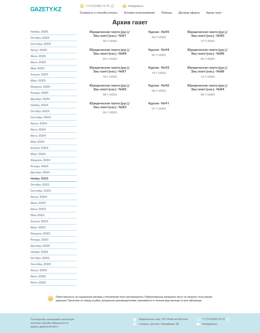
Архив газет (214, 12)
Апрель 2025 (39, 74)
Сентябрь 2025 (41, 44)
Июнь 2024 (38, 135)
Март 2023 (38, 227)
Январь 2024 (39, 166)
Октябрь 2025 (40, 38)
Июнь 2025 (38, 62)
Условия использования (139, 12)
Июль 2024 (38, 129)
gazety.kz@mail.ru (48, 326)
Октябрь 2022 (40, 258)
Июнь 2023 (38, 209)
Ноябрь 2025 (39, 31)
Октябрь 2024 (40, 111)
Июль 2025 (38, 56)
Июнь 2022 (38, 282)
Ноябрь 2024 (39, 105)
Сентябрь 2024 (41, 117)
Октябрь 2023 (40, 184)
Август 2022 (39, 270)
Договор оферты (189, 12)
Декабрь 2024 (40, 99)
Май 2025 (37, 68)
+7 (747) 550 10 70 (97, 5)
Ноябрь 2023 (39, 178)
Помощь (166, 12)
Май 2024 (37, 142)
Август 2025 (39, 50)
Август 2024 (39, 123)
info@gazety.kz (135, 5)
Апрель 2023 (39, 221)
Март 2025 (38, 80)
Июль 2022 (38, 276)
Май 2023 (37, 215)
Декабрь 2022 (40, 246)
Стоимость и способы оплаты (98, 12)
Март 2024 (38, 154)
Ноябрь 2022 (39, 252)
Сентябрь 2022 (41, 264)
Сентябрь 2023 (41, 190)
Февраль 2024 (40, 160)
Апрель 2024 (39, 148)
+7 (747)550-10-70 (213, 319)
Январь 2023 (39, 239)
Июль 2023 (38, 203)
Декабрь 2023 (40, 172)
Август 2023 (39, 197)
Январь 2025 (39, 93)
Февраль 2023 (40, 233)
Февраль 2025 (40, 86)
